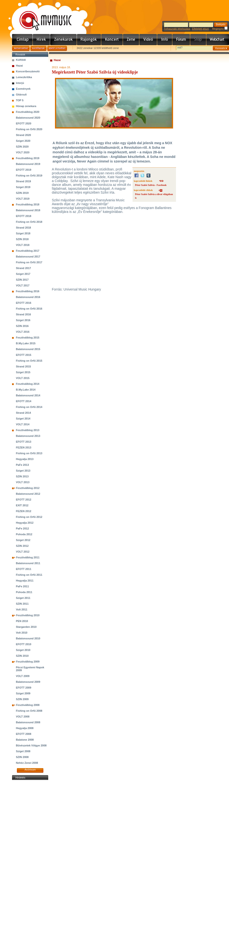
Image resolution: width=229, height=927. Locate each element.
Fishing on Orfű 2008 (29, 710)
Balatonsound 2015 (28, 349)
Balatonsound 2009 (28, 681)
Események (23, 88)
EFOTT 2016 (23, 302)
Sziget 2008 (23, 751)
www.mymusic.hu (41, 15)
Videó (148, 39)
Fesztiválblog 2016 (27, 291)
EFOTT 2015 (23, 354)
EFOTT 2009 (23, 687)
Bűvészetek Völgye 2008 (31, 745)
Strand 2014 (23, 412)
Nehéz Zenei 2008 (27, 762)
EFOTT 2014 (23, 401)
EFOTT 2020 (23, 123)
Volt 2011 (21, 609)
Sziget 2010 (23, 650)
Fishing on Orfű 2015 (29, 360)
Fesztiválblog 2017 (27, 250)
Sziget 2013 (23, 470)
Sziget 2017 (23, 273)
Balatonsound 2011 (28, 563)
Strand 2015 (23, 366)
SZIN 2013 (22, 476)
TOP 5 (19, 100)
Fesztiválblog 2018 (27, 204)
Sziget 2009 (23, 693)
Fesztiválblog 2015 (27, 337)
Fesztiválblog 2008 (28, 705)
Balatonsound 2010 (28, 638)
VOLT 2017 (22, 285)
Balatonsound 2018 (28, 210)
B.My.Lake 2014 (25, 389)
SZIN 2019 (22, 192)
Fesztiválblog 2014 (27, 383)
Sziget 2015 (23, 372)
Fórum (181, 39)
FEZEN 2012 (23, 511)
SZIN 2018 (22, 239)
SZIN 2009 (22, 699)
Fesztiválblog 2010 (28, 615)
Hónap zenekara (26, 106)
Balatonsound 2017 (28, 256)
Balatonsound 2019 (28, 163)
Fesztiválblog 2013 (27, 430)
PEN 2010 (22, 621)
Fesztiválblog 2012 (28, 488)
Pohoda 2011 (24, 592)
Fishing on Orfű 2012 (29, 516)
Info (164, 39)
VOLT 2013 (22, 482)
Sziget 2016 (23, 320)
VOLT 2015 (22, 378)
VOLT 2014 (22, 424)
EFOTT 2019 (23, 169)
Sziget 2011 (23, 597)
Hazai (19, 65)
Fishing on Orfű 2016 (29, 308)
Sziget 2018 (23, 233)
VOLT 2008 (22, 716)
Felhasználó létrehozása (177, 28)
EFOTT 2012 (23, 499)
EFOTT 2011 (23, 569)
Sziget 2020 (23, 140)
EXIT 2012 (22, 505)
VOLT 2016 (22, 331)
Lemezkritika (24, 77)
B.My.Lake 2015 (25, 343)
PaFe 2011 (22, 586)
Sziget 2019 (23, 187)
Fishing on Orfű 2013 (29, 453)
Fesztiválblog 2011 (28, 557)
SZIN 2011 (22, 603)
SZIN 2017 (22, 279)
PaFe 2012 (22, 528)
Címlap (22, 39)
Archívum (30, 769)
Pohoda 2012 (24, 534)
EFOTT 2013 (23, 441)
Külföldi (21, 59)
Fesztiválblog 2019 (27, 158)
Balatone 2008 (25, 739)
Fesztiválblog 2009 (28, 661)
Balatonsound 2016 (28, 297)
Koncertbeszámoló (28, 71)
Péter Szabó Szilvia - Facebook (151, 185)
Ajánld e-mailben (57, 48)
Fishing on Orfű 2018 (29, 221)
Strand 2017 (23, 268)
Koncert (112, 39)
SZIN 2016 (22, 326)
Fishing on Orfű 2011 (29, 574)
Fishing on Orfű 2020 (29, 129)
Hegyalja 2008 (25, 728)
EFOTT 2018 (23, 216)
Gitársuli (21, 94)
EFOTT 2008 (23, 733)
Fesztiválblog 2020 (27, 111)
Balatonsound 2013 (28, 435)
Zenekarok (63, 39)
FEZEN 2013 (23, 447)
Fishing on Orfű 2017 (29, 262)
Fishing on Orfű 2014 (29, 407)
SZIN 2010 (22, 655)
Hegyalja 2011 (25, 580)
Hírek (41, 39)
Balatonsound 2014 (28, 395)
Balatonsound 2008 (28, 722)
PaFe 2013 (22, 464)
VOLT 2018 (22, 245)
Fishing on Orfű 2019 (29, 175)
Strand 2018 (23, 227)
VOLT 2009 (22, 676)
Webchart (217, 39)
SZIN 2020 (22, 146)
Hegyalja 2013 (25, 459)
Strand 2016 (23, 314)
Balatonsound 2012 (28, 493)
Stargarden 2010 (26, 626)
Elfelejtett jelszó (200, 28)
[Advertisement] (30, 853)
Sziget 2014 (23, 418)
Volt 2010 (21, 632)
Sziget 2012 (23, 540)
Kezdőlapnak (38, 48)
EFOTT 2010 (23, 644)
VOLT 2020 (22, 152)
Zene (131, 39)
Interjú (20, 82)
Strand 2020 (23, 135)
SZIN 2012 (22, 545)
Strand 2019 (23, 181)
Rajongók (89, 39)
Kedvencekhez (21, 48)
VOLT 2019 (22, 198)
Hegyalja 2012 (25, 522)
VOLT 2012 (22, 551)
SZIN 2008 (22, 757)
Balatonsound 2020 (28, 117)
